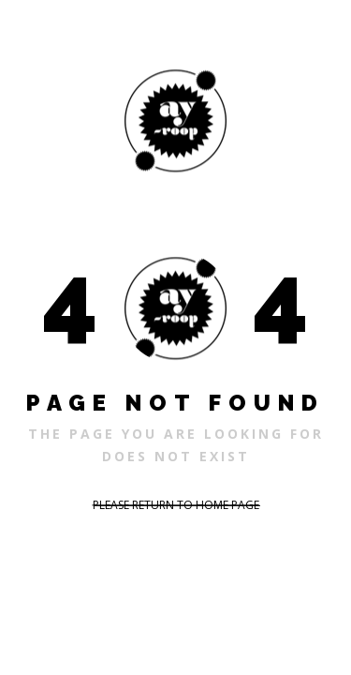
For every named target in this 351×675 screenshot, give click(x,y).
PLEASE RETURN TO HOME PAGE (176, 505)
